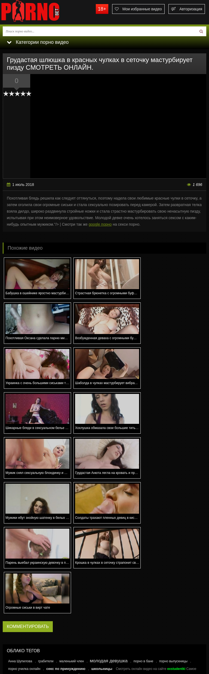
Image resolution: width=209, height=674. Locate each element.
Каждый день (23, 579)
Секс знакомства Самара (26, 544)
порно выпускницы (173, 526)
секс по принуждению (65, 534)
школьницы (101, 534)
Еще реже (20, 605)
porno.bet (41, 12)
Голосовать (104, 617)
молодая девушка (109, 526)
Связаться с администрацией (28, 647)
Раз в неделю (23, 592)
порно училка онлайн (24, 534)
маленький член (71, 526)
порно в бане (143, 526)
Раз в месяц (22, 599)
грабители (46, 526)
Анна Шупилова (20, 526)
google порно (100, 224)
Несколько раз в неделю (31, 586)
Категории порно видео (38, 42)
